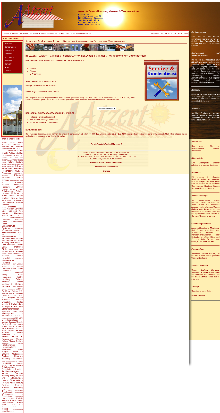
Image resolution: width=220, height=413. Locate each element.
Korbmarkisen (19, 328)
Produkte (12, 207)
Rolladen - (18, 407)
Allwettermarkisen (8, 149)
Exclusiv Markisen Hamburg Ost (12, 387)
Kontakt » (8, 64)
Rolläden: (195, 90)
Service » (8, 54)
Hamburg (9, 411)
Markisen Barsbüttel (15, 209)
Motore (5, 409)
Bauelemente (7, 392)
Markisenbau (6, 311)
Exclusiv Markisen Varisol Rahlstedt (12, 332)
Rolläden (4, 143)
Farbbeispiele (97, 144)
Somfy (12, 376)
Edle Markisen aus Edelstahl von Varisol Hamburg (12, 241)
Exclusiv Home (6, 273)
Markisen (12, 143)
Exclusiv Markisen (210, 270)
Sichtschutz (18, 155)
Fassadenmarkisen (9, 236)
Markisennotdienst (18, 334)
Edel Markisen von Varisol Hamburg (12, 212)
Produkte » (9, 50)
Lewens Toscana (17, 234)
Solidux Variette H (9, 326)
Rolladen (19, 182)
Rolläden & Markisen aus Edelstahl (12, 145)
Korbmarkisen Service (12, 339)
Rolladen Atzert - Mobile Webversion (106, 163)
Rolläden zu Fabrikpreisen (203, 94)
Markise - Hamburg (16, 271)
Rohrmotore (7, 171)
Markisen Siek (8, 198)
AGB (7, 67)
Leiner (21, 189)
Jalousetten (6, 349)
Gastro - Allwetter (211, 118)
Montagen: (214, 228)
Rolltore (12, 153)
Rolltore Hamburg (15, 162)
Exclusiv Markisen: (199, 266)
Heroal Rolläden (17, 286)
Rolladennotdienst (8, 367)
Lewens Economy (18, 263)
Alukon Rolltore (16, 341)
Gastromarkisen (8, 402)
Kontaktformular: (199, 32)
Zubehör (11, 398)
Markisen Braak (17, 224)
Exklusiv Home (7, 253)
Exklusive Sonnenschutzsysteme (12, 229)
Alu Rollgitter (6, 306)
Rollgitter (11, 297)
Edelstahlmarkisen (17, 159)
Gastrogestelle (5, 343)
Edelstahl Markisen (9, 189)
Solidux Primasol (16, 196)
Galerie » (8, 60)
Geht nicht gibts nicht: (201, 224)
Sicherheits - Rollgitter (12, 369)
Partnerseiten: (197, 249)
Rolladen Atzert (11, 38)
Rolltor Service (9, 324)
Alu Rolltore (9, 318)
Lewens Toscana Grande (12, 322)
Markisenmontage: (199, 196)
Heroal (4, 224)
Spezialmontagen (16, 365)
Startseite (8, 43)
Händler (8, 71)
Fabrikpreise (6, 277)
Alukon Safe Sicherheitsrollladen (12, 319)
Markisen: (195, 109)
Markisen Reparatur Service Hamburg (12, 160)
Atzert (4, 405)
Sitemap (106, 171)
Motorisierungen (19, 392)
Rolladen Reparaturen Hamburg (12, 167)
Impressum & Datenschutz (106, 167)
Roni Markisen (8, 203)
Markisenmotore (16, 218)
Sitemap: (195, 287)
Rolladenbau (17, 304)
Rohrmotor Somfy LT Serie (12, 274)
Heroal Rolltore (18, 361)
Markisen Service (12, 299)
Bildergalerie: (197, 158)
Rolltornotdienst (19, 258)
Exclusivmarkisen (12, 266)
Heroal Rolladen (16, 251)
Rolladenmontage (8, 345)
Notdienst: (196, 172)
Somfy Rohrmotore (15, 390)
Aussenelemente (16, 400)
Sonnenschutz (18, 173)
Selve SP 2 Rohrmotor (12, 327)
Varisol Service (9, 361)
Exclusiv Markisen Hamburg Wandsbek (12, 357)
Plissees (4, 162)
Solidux (4, 164)
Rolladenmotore (8, 191)
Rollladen (4, 251)
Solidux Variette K (12, 337)
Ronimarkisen (5, 175)
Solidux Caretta (8, 216)
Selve (20, 143)
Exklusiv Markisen (13, 249)
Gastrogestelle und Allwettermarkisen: (205, 54)
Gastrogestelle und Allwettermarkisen (205, 61)
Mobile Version (198, 295)
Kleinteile (20, 363)
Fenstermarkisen (11, 289)
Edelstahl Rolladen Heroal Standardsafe (12, 221)
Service (20, 297)
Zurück (107, 144)
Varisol (4, 365)
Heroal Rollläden (16, 293)
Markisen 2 (117, 144)
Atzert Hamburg (16, 383)
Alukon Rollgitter (7, 330)
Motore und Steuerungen (12, 376)
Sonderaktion (10, 47)
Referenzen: (196, 142)
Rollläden (18, 200)
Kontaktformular (212, 41)
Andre (20, 402)
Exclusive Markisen (13, 295)
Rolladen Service (18, 311)
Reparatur (4, 289)
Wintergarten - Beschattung (12, 395)
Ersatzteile (6, 302)
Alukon (21, 249)
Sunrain (4, 267)
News (9, 164)
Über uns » (9, 57)
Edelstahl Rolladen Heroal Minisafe (12, 177)
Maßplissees (17, 354)
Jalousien (20, 343)
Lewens (19, 187)
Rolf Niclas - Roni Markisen (12, 244)
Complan (210, 82)
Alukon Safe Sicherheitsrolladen (12, 307)
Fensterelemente (19, 396)
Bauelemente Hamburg (8, 261)
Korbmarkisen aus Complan (12, 265)
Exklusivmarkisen (9, 232)
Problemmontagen (10, 371)
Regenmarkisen (6, 145)
